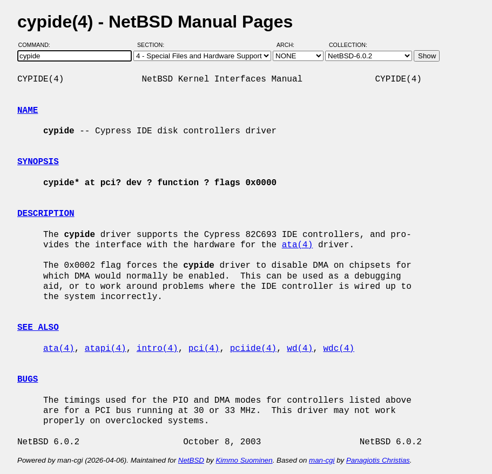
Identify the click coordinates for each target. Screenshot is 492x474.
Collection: (348, 45)
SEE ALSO (38, 328)
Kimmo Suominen (243, 460)
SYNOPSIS (38, 162)
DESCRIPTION (46, 214)
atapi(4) (105, 349)
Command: (37, 45)
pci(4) (204, 349)
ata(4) (297, 245)
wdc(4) (339, 349)
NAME (27, 111)
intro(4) (157, 349)
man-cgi (321, 460)
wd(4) (300, 349)
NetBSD (191, 460)
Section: (153, 45)
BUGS (27, 379)
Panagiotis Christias (378, 460)
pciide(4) (253, 349)
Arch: (290, 45)
